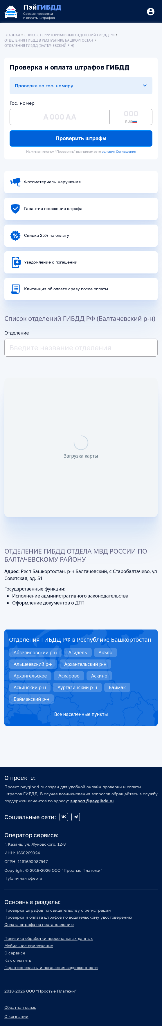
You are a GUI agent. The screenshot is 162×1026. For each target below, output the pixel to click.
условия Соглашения (119, 151)
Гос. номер (22, 103)
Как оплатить (17, 960)
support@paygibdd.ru (92, 800)
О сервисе (14, 952)
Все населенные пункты (81, 714)
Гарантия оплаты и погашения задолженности (51, 967)
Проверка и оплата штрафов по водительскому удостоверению (68, 917)
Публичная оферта (23, 878)
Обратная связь (20, 1007)
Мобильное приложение (28, 945)
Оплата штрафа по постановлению (39, 924)
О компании (16, 1016)
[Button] (151, 11)
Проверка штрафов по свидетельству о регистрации (57, 910)
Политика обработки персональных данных (48, 938)
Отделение (16, 333)
